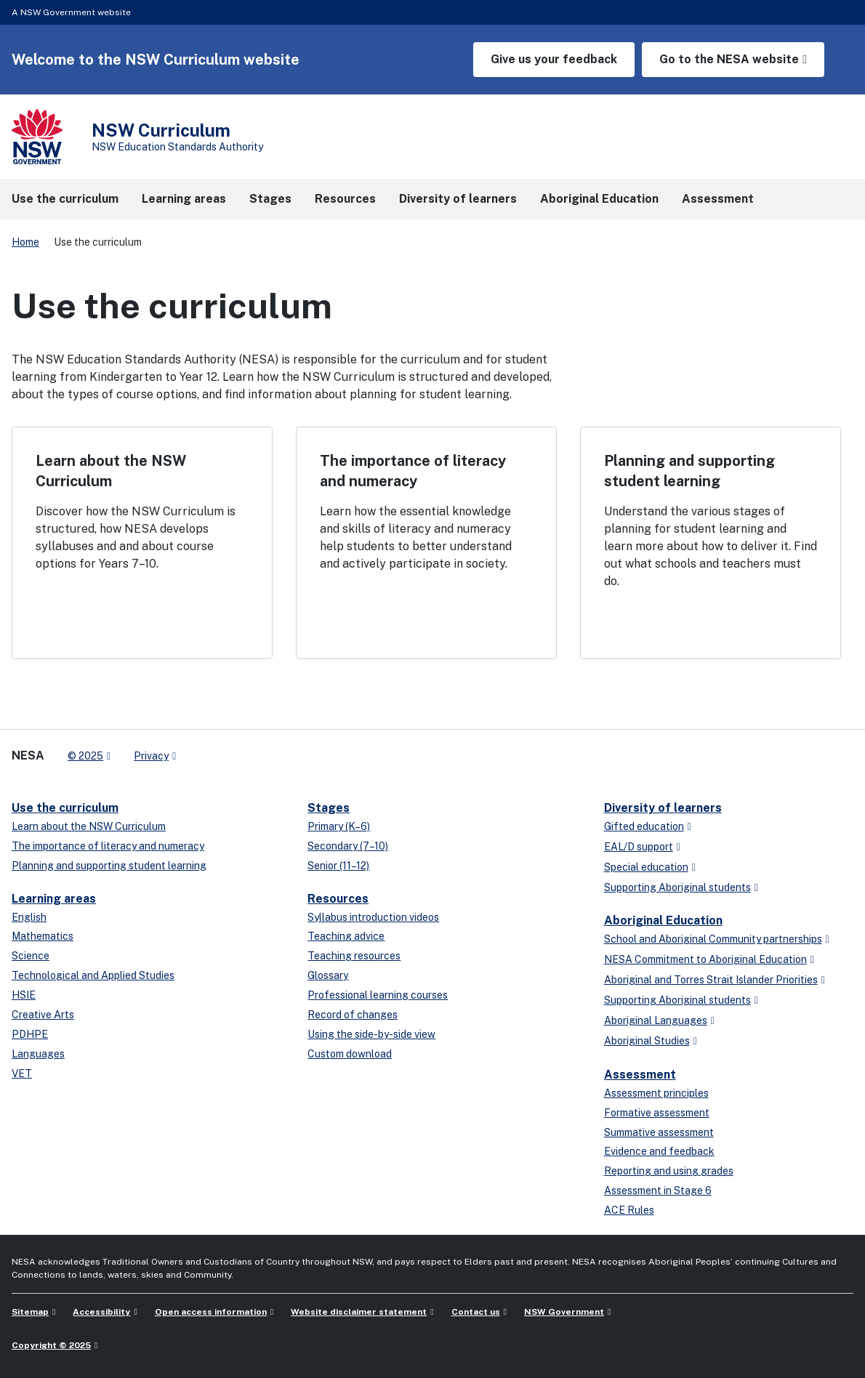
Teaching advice (346, 936)
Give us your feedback (554, 59)
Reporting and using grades (668, 1171)
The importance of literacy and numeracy (108, 846)
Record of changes (352, 1014)
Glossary (327, 975)
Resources (338, 899)
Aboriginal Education (663, 920)
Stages (328, 808)
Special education (646, 867)
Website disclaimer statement (359, 1312)
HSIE (24, 995)
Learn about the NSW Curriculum (89, 826)
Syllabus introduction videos (373, 917)
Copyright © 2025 (51, 1345)
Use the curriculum (65, 808)
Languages (38, 1054)
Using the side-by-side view (371, 1034)
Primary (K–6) (338, 826)
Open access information (211, 1312)
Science (30, 956)
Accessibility (101, 1312)
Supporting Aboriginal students (677, 887)
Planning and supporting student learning (109, 865)
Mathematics (42, 936)
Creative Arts (43, 1014)
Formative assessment (656, 1113)
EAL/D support (638, 847)
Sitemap (30, 1312)
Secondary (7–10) (347, 846)
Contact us (475, 1312)
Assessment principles (656, 1093)
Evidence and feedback (659, 1151)
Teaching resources (354, 956)
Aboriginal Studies (647, 1041)
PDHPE (30, 1034)
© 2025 (85, 756)
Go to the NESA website (729, 59)
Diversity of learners (663, 808)
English (29, 917)
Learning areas (54, 899)
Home (25, 242)
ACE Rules (629, 1210)
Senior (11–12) (338, 865)
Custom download (349, 1054)
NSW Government (564, 1312)
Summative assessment (659, 1132)
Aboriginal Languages (655, 1020)
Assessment (640, 1074)
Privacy (151, 756)
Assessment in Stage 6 (658, 1190)
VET (22, 1073)
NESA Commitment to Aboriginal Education (705, 959)
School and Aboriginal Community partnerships (713, 939)
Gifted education (644, 826)
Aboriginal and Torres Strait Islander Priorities (711, 980)
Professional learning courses (377, 995)
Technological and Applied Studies (93, 975)
